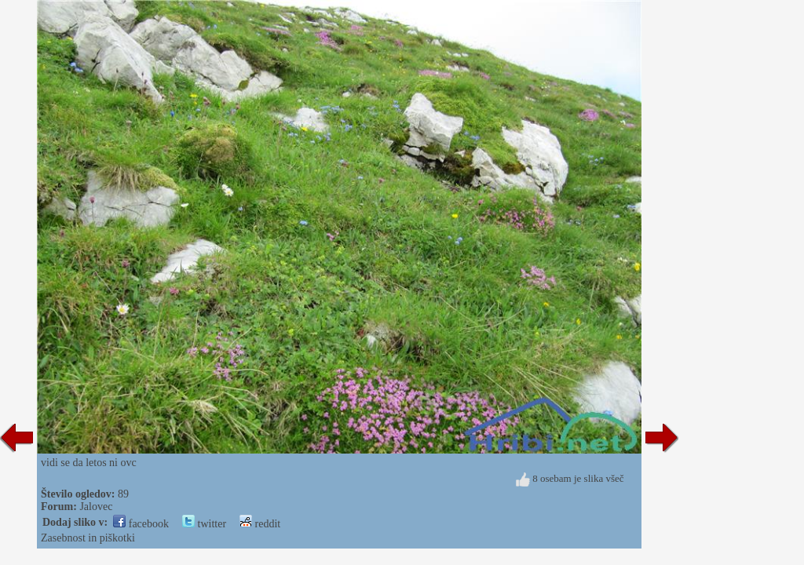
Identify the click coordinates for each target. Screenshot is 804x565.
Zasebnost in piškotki (88, 538)
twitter (204, 524)
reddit (259, 524)
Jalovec (95, 506)
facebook (141, 524)
